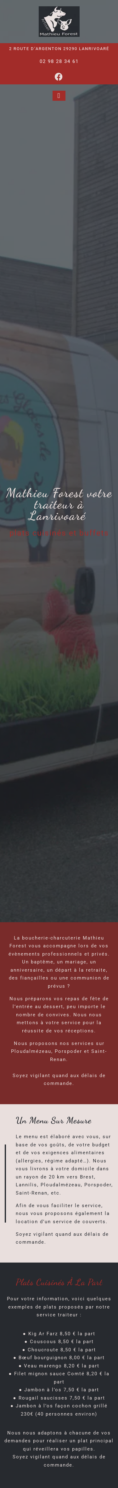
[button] (59, 96)
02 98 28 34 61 (59, 61)
